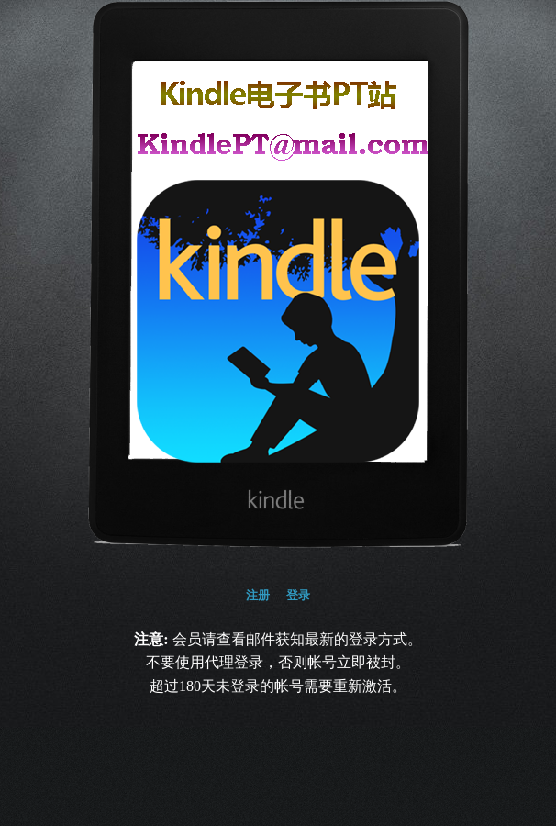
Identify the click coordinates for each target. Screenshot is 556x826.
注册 (258, 595)
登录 (298, 595)
